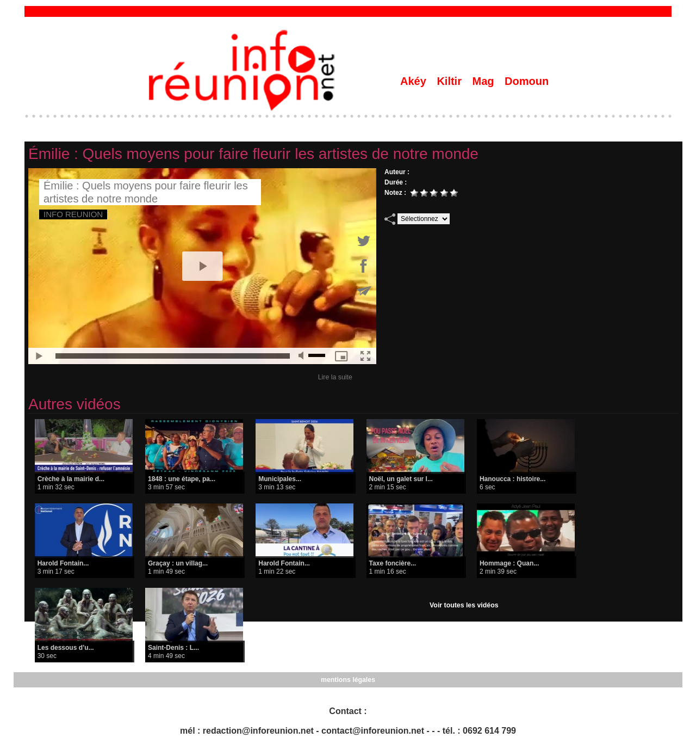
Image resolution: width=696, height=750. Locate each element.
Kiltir (450, 81)
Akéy (414, 81)
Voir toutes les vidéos (464, 605)
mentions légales (347, 680)
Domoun (527, 81)
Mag (485, 81)
